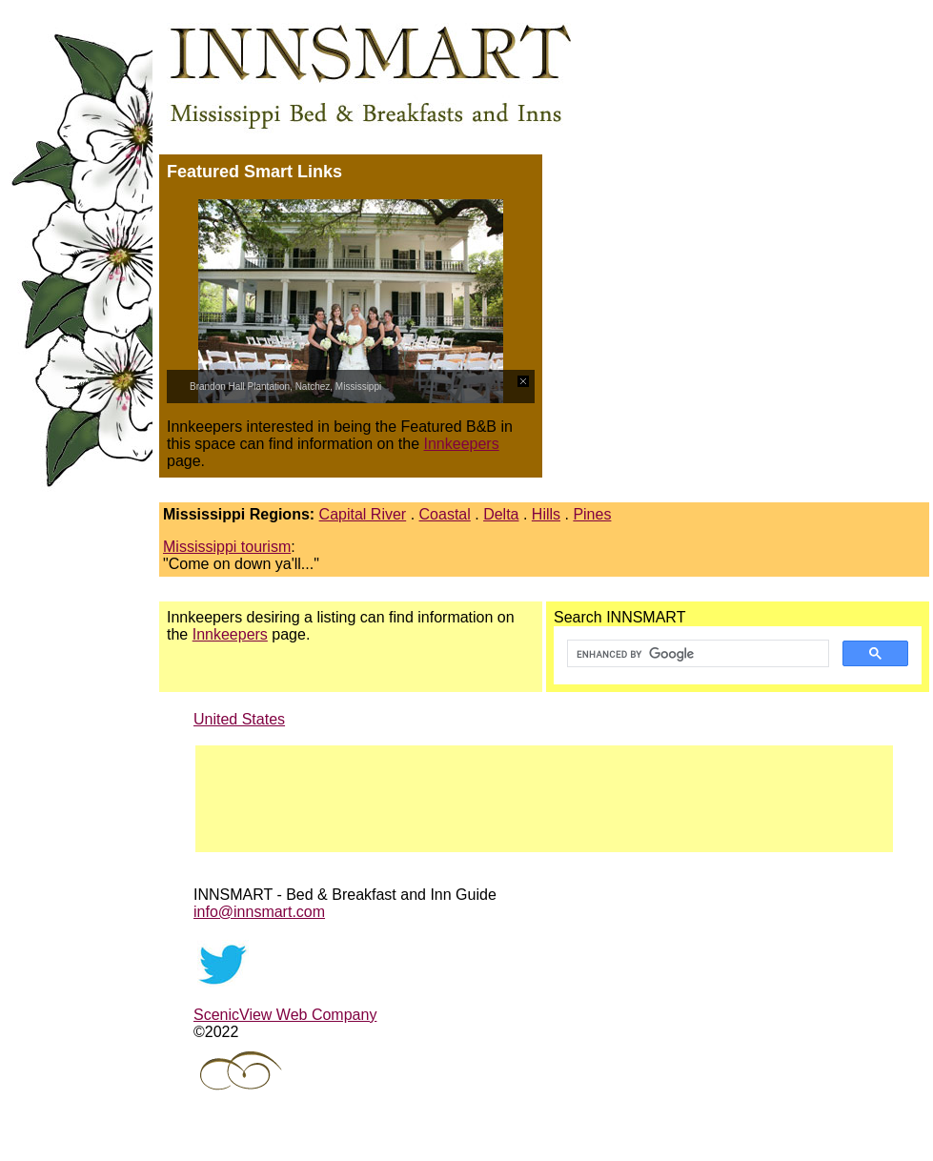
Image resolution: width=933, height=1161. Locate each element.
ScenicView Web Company (284, 1015)
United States (239, 719)
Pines (592, 514)
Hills (546, 514)
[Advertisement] (738, 312)
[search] (696, 653)
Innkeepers (461, 444)
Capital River (363, 514)
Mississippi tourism (227, 547)
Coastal (445, 514)
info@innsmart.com (259, 912)
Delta (500, 514)
